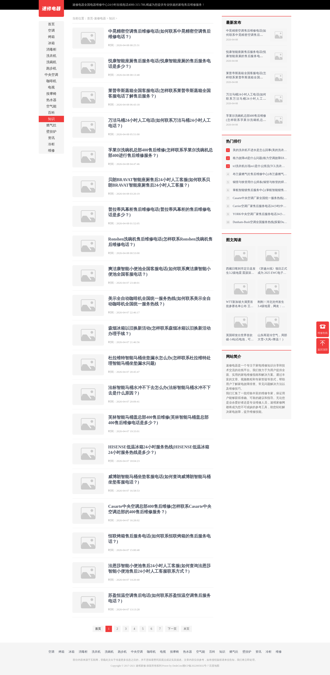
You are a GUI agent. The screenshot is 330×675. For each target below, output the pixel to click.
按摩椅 (51, 93)
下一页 (172, 628)
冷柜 (51, 144)
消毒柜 (51, 49)
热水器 (51, 100)
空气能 (51, 106)
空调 (51, 30)
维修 (51, 150)
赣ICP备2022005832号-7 (195, 665)
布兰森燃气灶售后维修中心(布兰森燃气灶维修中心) (260, 174)
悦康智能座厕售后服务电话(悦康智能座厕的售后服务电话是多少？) (246, 56)
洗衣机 (51, 55)
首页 (51, 24)
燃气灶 (51, 125)
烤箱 (51, 37)
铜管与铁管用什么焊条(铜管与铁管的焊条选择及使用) (260, 182)
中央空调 (51, 74)
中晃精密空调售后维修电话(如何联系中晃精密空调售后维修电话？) (246, 35)
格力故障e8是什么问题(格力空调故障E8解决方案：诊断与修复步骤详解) (260, 158)
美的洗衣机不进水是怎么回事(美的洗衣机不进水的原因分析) (260, 150)
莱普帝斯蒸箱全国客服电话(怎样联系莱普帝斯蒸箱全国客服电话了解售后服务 (246, 77)
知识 (51, 119)
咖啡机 (51, 81)
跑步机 (51, 68)
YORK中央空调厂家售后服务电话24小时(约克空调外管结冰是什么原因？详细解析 (260, 214)
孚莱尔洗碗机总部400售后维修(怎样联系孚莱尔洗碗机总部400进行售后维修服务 (246, 120)
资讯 (51, 138)
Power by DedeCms (172, 665)
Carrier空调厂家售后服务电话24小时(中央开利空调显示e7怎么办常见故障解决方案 (260, 206)
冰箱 (51, 43)
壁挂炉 (51, 131)
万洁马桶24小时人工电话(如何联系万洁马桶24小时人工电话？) (246, 98)
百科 (51, 112)
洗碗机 (51, 62)
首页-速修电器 (96, 18)
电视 (51, 87)
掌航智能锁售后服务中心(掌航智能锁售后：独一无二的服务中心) (260, 190)
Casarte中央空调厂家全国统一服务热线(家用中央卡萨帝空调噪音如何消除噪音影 (260, 198)
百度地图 (214, 665)
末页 (186, 628)
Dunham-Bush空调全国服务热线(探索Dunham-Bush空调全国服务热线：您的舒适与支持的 (260, 222)
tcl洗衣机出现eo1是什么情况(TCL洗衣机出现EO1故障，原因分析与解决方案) (260, 166)
